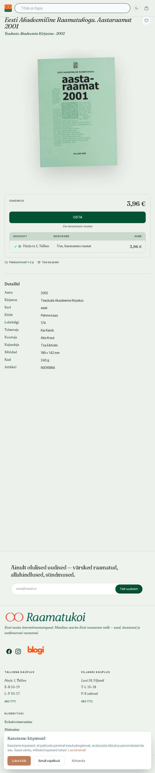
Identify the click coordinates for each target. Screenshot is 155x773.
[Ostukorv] (146, 8)
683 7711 (10, 701)
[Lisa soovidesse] (146, 21)
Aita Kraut (47, 338)
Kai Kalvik (47, 330)
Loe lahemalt (77, 750)
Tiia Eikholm (49, 345)
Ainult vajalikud (49, 761)
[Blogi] (39, 651)
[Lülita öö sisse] (136, 8)
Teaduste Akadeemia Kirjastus (29, 33)
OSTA (77, 217)
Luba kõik (19, 761)
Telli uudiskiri (129, 589)
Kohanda (78, 761)
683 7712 (87, 701)
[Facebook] (9, 651)
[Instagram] (18, 651)
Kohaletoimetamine (18, 722)
